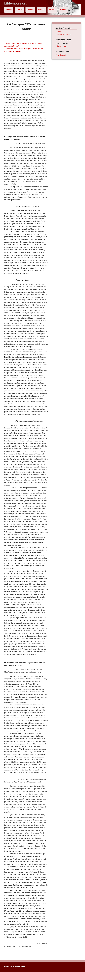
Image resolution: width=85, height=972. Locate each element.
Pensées (30, 10)
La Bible (52, 10)
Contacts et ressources (14, 967)
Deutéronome (62, 46)
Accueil (9, 10)
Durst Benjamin (61, 55)
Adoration (59, 32)
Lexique (41, 10)
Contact (63, 10)
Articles (19, 10)
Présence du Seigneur (63, 34)
